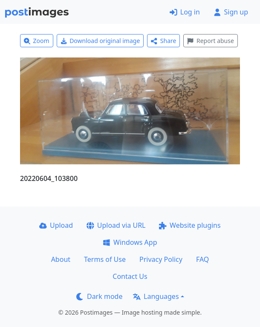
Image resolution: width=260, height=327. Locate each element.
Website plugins (189, 225)
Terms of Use (105, 259)
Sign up (231, 12)
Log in (185, 12)
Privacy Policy (160, 259)
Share (163, 41)
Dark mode (99, 296)
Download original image (100, 41)
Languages (156, 296)
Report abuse (210, 41)
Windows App (130, 242)
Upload (56, 225)
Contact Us (130, 276)
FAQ (202, 259)
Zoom (36, 41)
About (60, 259)
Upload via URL (116, 225)
